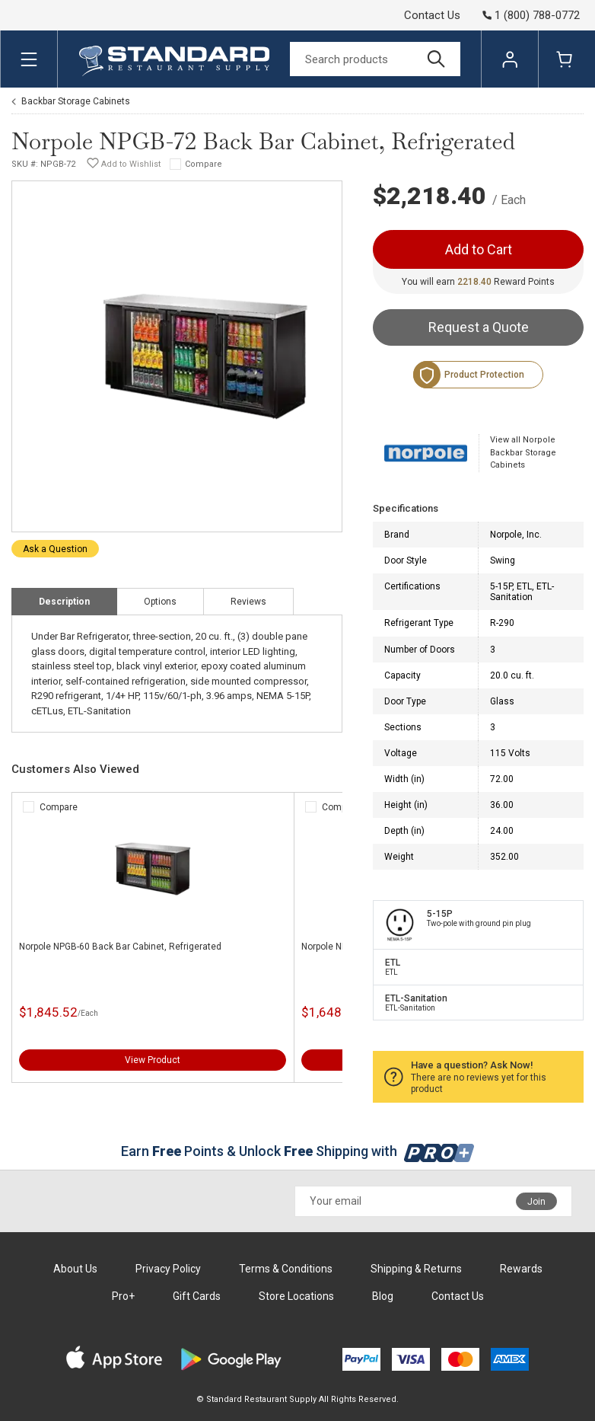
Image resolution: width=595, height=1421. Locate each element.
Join (536, 1201)
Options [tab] (160, 601)
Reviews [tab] (248, 601)
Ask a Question (55, 549)
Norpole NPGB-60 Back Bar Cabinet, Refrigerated (120, 946)
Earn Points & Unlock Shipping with (298, 1151)
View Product (152, 1060)
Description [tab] (64, 601)
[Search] (375, 59)
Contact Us (432, 15)
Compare (203, 164)
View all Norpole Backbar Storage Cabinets (523, 452)
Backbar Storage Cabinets (75, 101)
